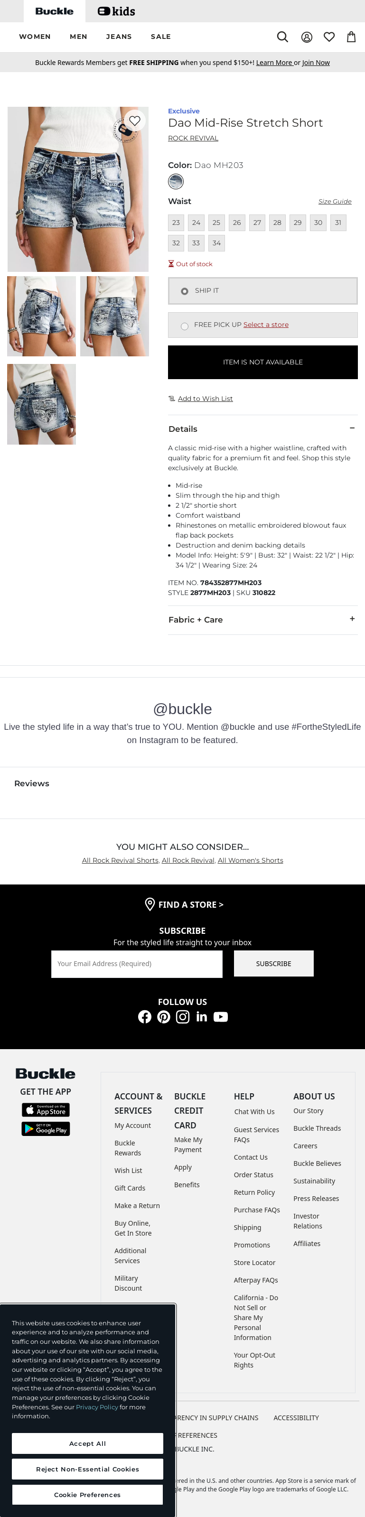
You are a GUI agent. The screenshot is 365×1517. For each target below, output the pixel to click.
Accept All (87, 1443)
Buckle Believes (317, 1163)
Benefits (187, 1184)
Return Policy (254, 1192)
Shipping (248, 1227)
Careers (305, 1145)
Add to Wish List (200, 398)
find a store (191, 904)
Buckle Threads (317, 1128)
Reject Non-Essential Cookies (87, 1469)
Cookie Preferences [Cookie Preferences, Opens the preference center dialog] (87, 1494)
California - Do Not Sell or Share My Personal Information (256, 1317)
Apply (183, 1167)
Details (262, 428)
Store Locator (255, 1262)
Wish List (128, 1170)
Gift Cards (129, 1187)
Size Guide (335, 201)
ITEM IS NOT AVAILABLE (263, 362)
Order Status (253, 1174)
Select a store (266, 324)
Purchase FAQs (257, 1209)
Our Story (308, 1110)
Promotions (252, 1244)
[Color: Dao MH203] (175, 181)
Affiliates (306, 1243)
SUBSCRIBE (273, 963)
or (279, 62)
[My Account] (307, 37)
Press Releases (316, 1198)
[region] (87, 1410)
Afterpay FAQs (256, 1279)
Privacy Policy (97, 1407)
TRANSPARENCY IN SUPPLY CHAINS (204, 1417)
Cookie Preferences (182, 1435)
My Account (132, 1125)
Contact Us (251, 1157)
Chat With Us (254, 1111)
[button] (34, 37)
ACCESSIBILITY (296, 1417)
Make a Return (137, 1205)
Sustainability (314, 1180)
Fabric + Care (262, 619)
